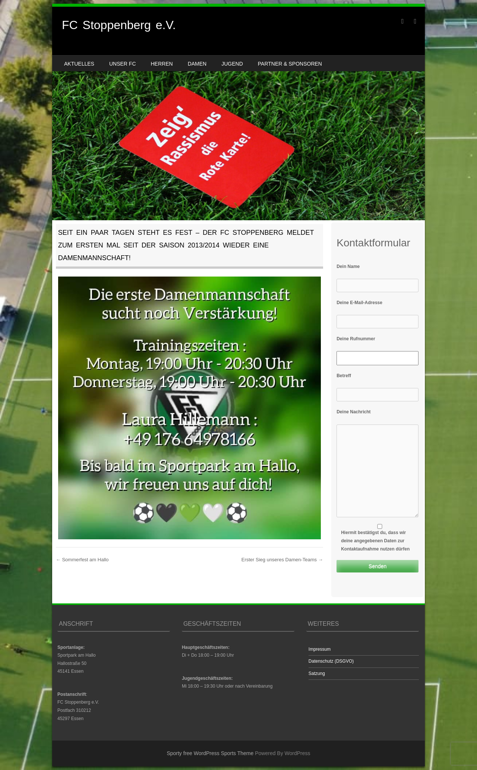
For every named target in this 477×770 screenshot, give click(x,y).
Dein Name (348, 266)
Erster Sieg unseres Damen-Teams (282, 559)
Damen (197, 64)
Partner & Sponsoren (290, 64)
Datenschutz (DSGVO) (331, 661)
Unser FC (122, 64)
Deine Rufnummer (356, 338)
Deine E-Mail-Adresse (359, 302)
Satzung (317, 673)
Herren (162, 64)
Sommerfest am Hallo (82, 559)
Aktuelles (79, 64)
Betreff (344, 375)
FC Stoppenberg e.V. (119, 25)
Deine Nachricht (353, 411)
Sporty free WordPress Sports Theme (210, 753)
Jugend (232, 64)
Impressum (320, 649)
